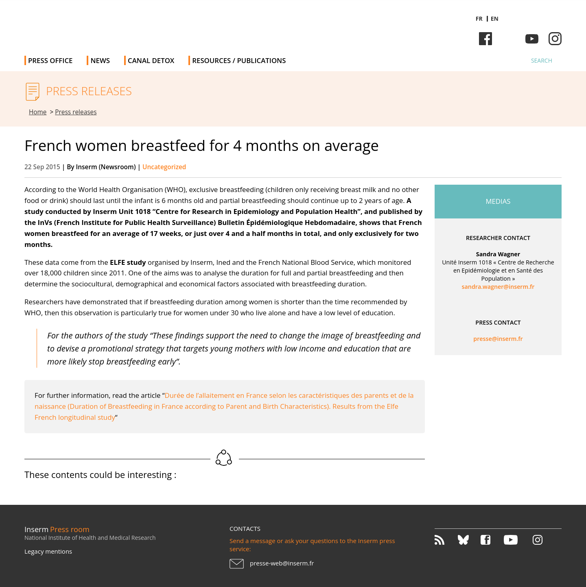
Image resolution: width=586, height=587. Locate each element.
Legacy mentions (48, 551)
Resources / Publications (239, 60)
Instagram (555, 38)
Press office (50, 60)
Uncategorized (164, 167)
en (495, 18)
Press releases (75, 112)
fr (479, 18)
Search (541, 60)
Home (38, 112)
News (100, 60)
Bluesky (508, 38)
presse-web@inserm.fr (282, 563)
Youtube (531, 38)
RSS (445, 540)
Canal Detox (151, 60)
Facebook (485, 38)
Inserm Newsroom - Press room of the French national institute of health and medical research (139, 24)
